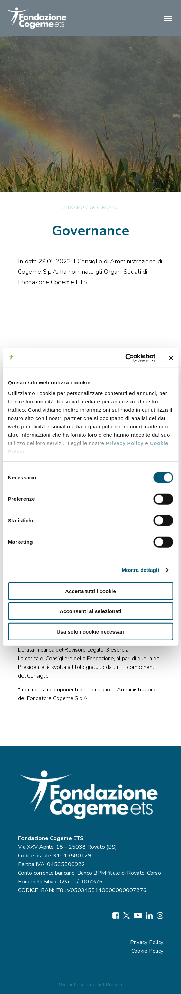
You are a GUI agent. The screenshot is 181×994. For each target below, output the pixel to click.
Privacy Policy (125, 443)
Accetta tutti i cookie (90, 591)
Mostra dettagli (140, 570)
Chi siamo (72, 207)
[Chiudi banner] (170, 358)
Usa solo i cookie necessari (91, 631)
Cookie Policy (147, 951)
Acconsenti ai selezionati (90, 611)
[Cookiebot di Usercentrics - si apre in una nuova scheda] (125, 358)
